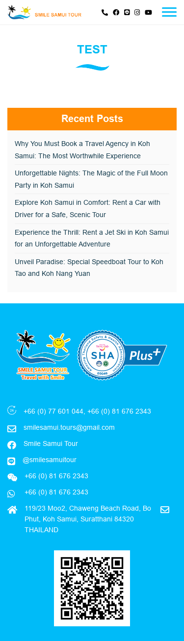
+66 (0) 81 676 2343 (55, 492)
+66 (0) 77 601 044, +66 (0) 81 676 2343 (87, 411)
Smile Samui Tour (51, 443)
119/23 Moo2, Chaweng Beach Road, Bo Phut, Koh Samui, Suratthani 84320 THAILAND (88, 519)
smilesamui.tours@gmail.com (69, 427)
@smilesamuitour (50, 460)
